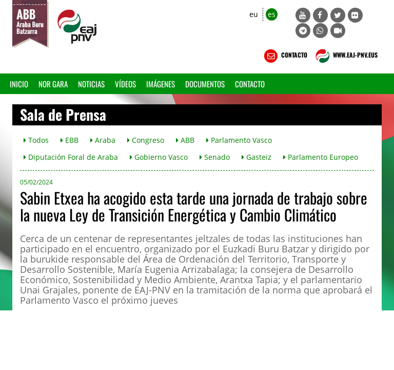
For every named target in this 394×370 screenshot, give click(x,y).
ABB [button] (185, 140)
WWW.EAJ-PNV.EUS (345, 56)
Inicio (19, 83)
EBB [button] (69, 140)
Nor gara (53, 83)
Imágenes (160, 83)
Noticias (91, 83)
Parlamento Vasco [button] (239, 140)
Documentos (205, 83)
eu (253, 14)
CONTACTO (284, 56)
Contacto (250, 83)
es (271, 14)
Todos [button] (36, 140)
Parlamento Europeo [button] (320, 157)
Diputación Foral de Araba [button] (71, 157)
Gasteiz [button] (256, 157)
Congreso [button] (145, 140)
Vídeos (125, 83)
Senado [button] (215, 157)
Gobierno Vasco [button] (159, 157)
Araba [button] (102, 140)
